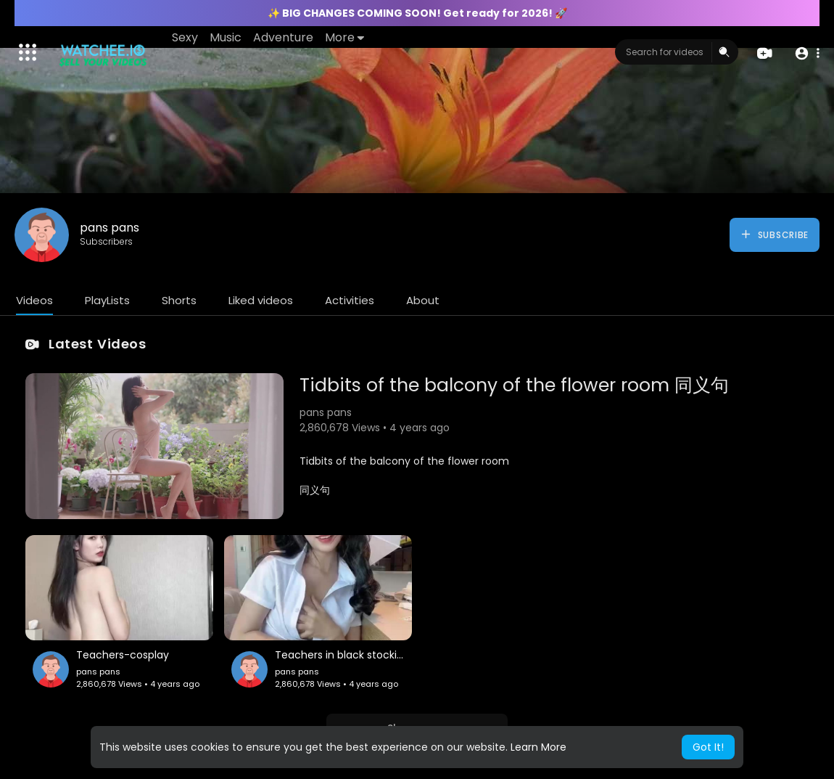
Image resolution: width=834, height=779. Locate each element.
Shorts (179, 300)
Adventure (283, 37)
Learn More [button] (538, 747)
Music (225, 37)
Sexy (185, 37)
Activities (349, 300)
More (344, 37)
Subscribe (774, 234)
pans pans (109, 227)
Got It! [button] (708, 747)
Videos (34, 300)
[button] (806, 52)
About (422, 300)
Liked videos (260, 300)
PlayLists (107, 300)
